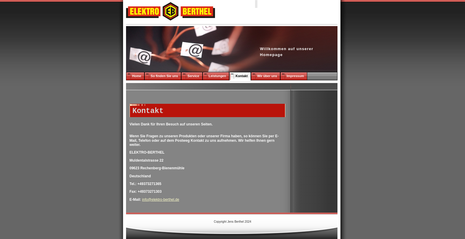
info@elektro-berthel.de (160, 199)
